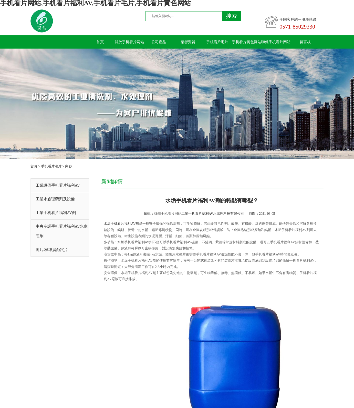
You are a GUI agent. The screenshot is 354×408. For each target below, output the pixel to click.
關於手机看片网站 (129, 42)
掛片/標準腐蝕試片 (52, 250)
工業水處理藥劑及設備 (55, 199)
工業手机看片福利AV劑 (56, 213)
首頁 (100, 42)
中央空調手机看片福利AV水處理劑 (62, 231)
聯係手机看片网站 (276, 42)
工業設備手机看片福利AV (58, 185)
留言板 (305, 42)
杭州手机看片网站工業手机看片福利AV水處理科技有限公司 (199, 213)
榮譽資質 (188, 42)
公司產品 (158, 42)
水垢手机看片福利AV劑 (121, 223)
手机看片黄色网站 (246, 42)
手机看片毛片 (217, 42)
